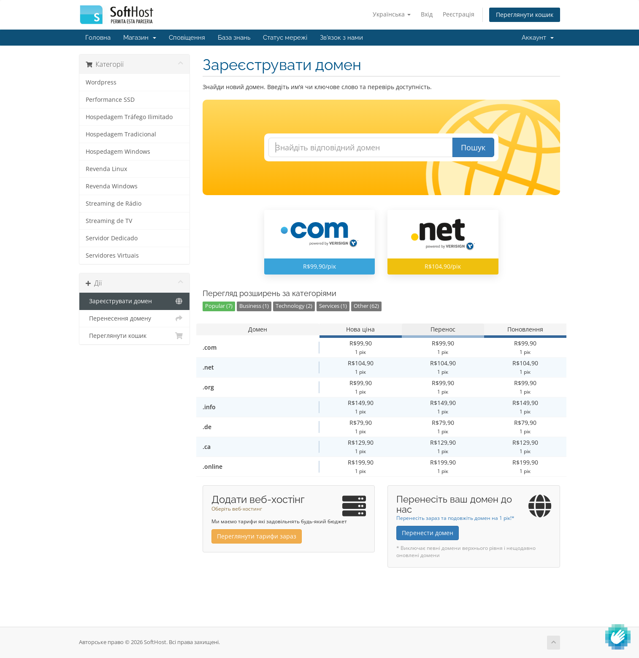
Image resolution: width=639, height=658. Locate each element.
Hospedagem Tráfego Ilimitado (129, 117)
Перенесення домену (134, 318)
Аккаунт (538, 37)
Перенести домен (427, 533)
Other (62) (366, 306)
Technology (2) (294, 306)
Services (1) (333, 306)
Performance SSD (110, 99)
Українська (392, 14)
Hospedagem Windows (118, 151)
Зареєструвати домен (134, 301)
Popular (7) (219, 306)
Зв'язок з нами (341, 37)
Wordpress (101, 82)
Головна (98, 37)
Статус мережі (285, 37)
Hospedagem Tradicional (121, 134)
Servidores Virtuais (112, 255)
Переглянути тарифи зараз (256, 536)
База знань (234, 37)
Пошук (473, 147)
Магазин (139, 37)
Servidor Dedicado (112, 238)
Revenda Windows (112, 186)
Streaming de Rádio (113, 203)
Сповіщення (187, 37)
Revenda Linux (106, 169)
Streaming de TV (109, 221)
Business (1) (254, 306)
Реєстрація (458, 14)
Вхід (427, 14)
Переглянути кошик (524, 15)
